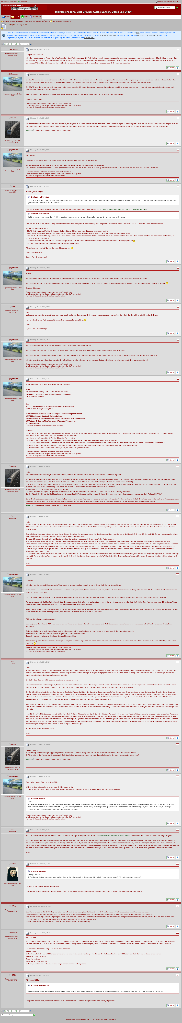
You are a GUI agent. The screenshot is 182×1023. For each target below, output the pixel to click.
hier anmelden (89, 38)
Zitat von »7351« (38, 799)
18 (177, 906)
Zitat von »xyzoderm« (40, 986)
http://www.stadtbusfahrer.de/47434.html (113, 836)
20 (177, 975)
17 (177, 863)
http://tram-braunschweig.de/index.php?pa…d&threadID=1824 (122, 209)
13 (177, 662)
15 (177, 776)
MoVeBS (29, 130)
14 (177, 744)
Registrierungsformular (108, 35)
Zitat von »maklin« (38, 871)
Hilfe (138, 33)
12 (177, 574)
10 (177, 466)
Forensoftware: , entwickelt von (91, 1019)
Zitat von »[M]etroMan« (40, 197)
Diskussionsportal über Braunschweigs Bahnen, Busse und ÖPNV (93, 11)
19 (177, 932)
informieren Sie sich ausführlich (148, 35)
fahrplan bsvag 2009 (18, 24)
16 (27, 44)
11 (177, 516)
